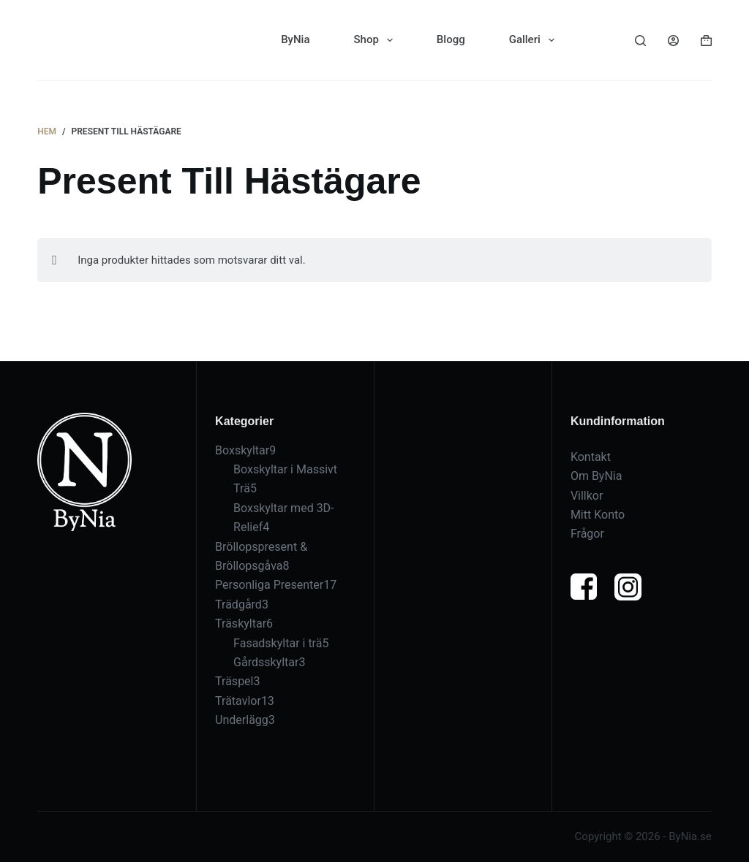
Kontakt (591, 445)
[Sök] (640, 40)
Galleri (534, 40)
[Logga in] (673, 40)
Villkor (587, 484)
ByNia (295, 39)
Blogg (451, 39)
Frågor (587, 522)
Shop (376, 40)
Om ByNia (596, 464)
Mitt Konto (598, 503)
